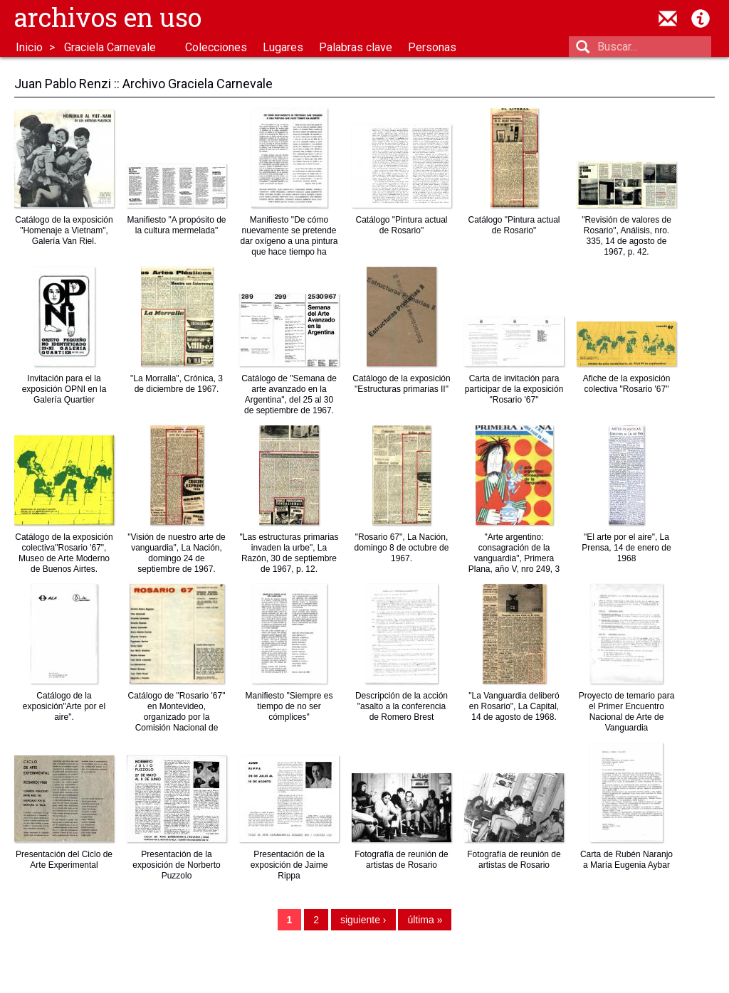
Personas (432, 47)
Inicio (29, 47)
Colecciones (216, 47)
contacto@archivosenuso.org (668, 18)
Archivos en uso (107, 17)
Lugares (283, 47)
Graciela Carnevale (110, 47)
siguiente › (363, 919)
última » (424, 919)
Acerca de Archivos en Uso (700, 18)
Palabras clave (355, 47)
